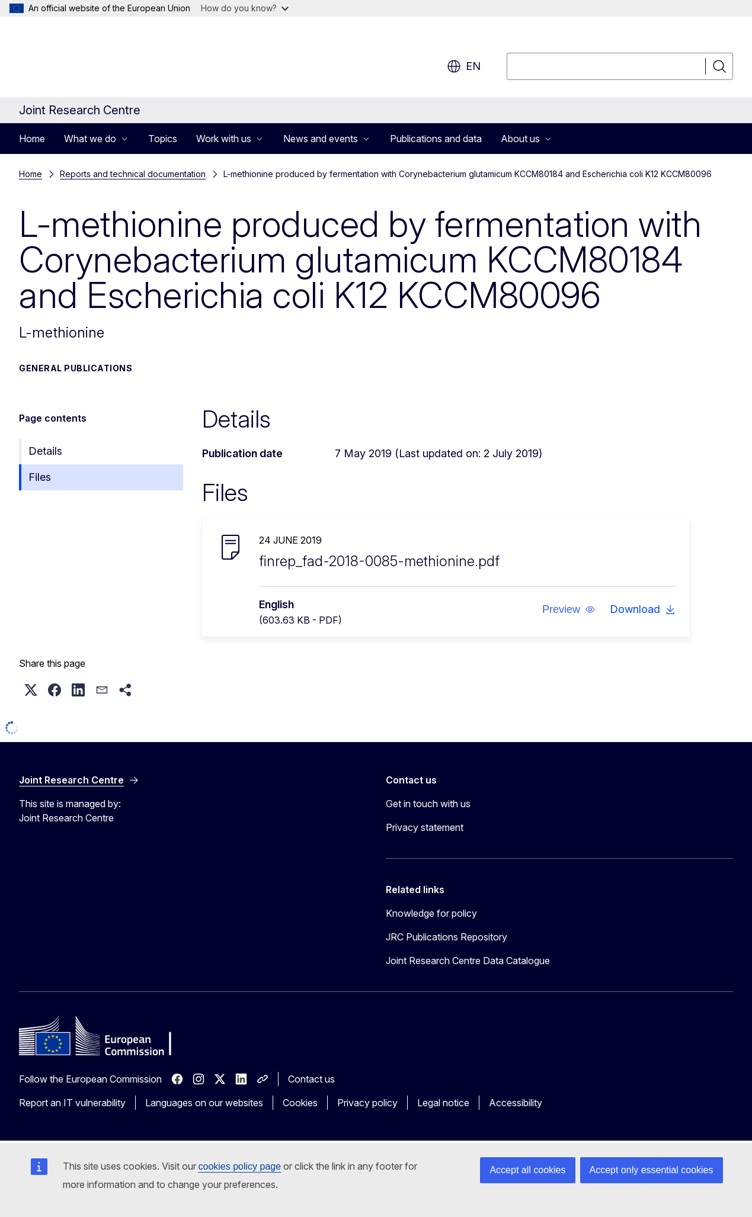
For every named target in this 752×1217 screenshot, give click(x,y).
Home (32, 139)
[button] (569, 609)
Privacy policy (367, 1103)
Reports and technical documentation (133, 174)
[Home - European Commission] (114, 59)
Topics (162, 139)
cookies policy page (240, 1166)
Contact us (311, 1079)
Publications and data (436, 139)
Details (45, 451)
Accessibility (515, 1103)
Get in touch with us (428, 804)
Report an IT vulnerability (72, 1103)
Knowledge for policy (431, 913)
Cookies (300, 1103)
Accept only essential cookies (651, 1170)
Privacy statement (424, 827)
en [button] (464, 66)
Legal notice (443, 1103)
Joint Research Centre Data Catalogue (468, 960)
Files (39, 477)
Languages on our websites (204, 1103)
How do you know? (245, 8)
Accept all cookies (527, 1170)
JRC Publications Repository (446, 937)
